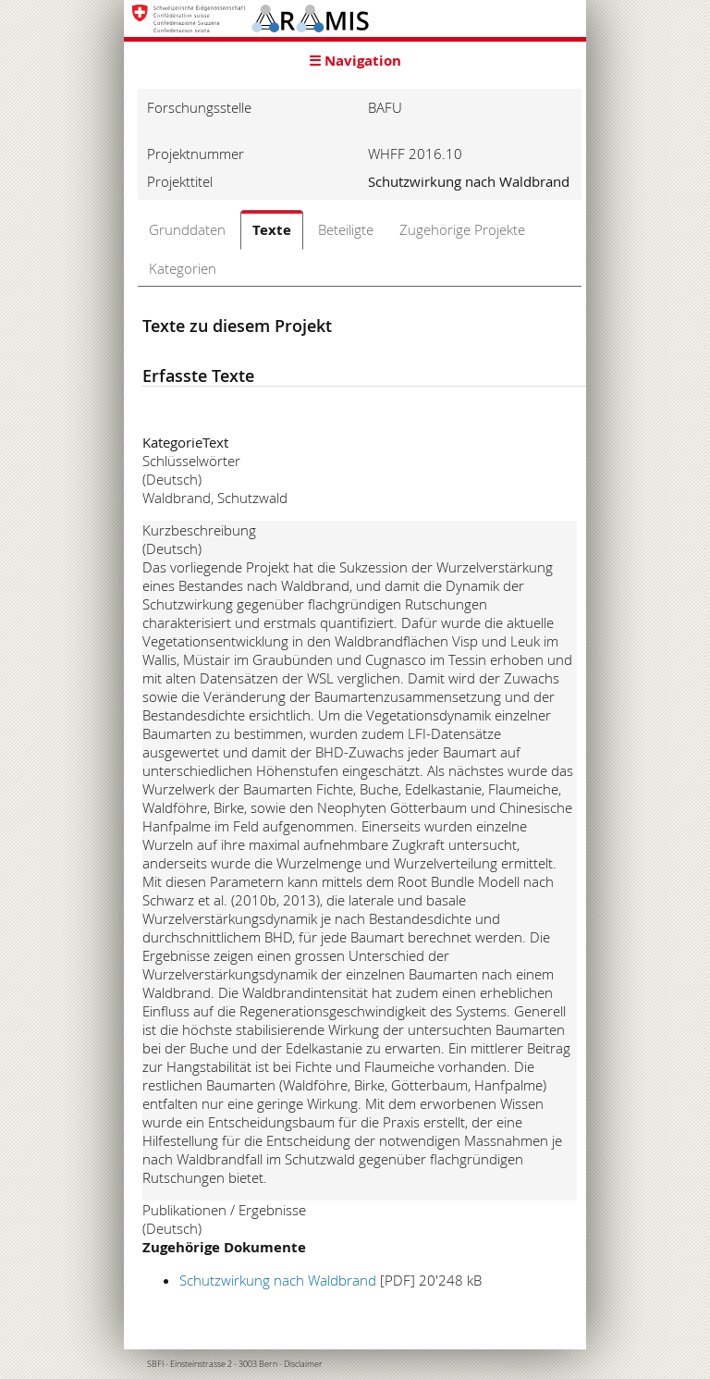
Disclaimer (303, 1364)
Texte (271, 230)
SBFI (155, 1364)
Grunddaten (187, 229)
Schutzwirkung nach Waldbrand (277, 1280)
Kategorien (182, 268)
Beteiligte (345, 229)
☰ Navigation (355, 60)
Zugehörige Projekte (462, 229)
